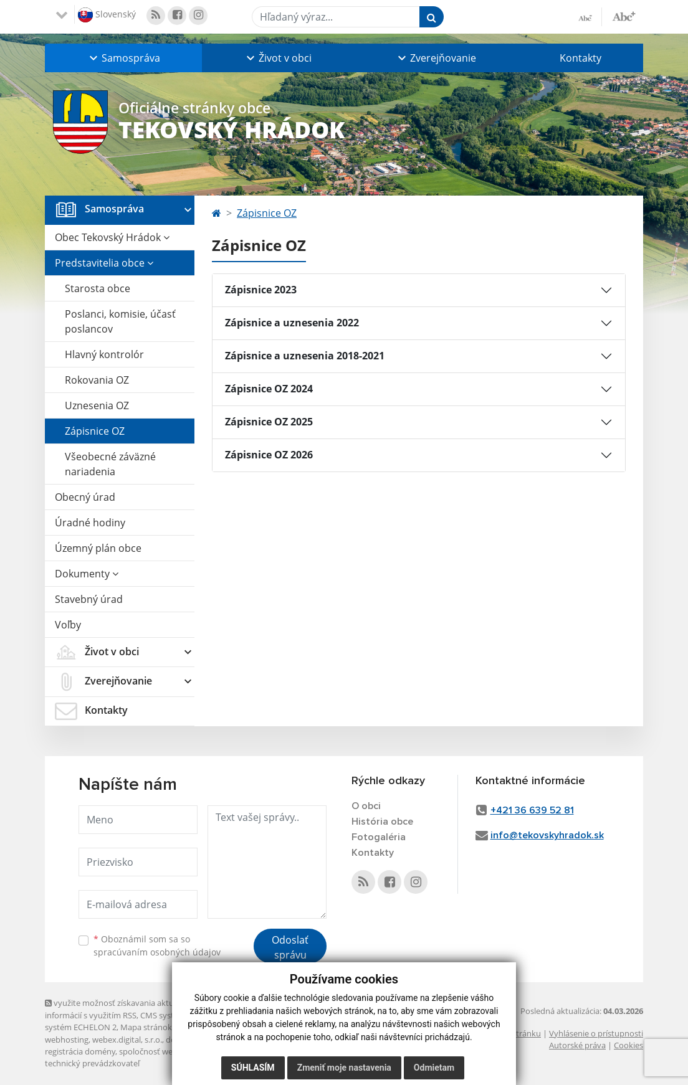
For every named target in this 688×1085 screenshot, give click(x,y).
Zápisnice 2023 (261, 289)
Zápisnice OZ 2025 (269, 422)
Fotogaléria (378, 837)
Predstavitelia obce (104, 263)
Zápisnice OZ (95, 431)
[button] (123, 58)
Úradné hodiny (90, 522)
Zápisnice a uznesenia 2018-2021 (305, 355)
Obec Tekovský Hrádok (112, 237)
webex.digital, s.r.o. (127, 1039)
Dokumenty (86, 573)
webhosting (66, 1039)
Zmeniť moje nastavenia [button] (344, 1068)
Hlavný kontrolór (104, 354)
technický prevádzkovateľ (92, 1063)
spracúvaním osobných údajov (157, 952)
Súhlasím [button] (253, 1068)
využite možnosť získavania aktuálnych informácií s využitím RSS (121, 1008)
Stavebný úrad (89, 599)
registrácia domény (80, 1051)
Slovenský (107, 14)
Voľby (68, 625)
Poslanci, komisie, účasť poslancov (120, 321)
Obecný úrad (85, 497)
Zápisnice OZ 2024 (269, 389)
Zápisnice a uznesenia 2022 (292, 322)
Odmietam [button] (434, 1068)
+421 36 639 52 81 (532, 810)
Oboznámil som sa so (157, 945)
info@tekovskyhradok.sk (547, 835)
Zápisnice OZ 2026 (269, 455)
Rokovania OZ (97, 380)
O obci (366, 806)
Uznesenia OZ (97, 405)
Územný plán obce (98, 548)
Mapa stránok (146, 1027)
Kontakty (580, 58)
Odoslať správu (290, 947)
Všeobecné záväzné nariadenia (110, 464)
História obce (382, 822)
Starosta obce (97, 288)
